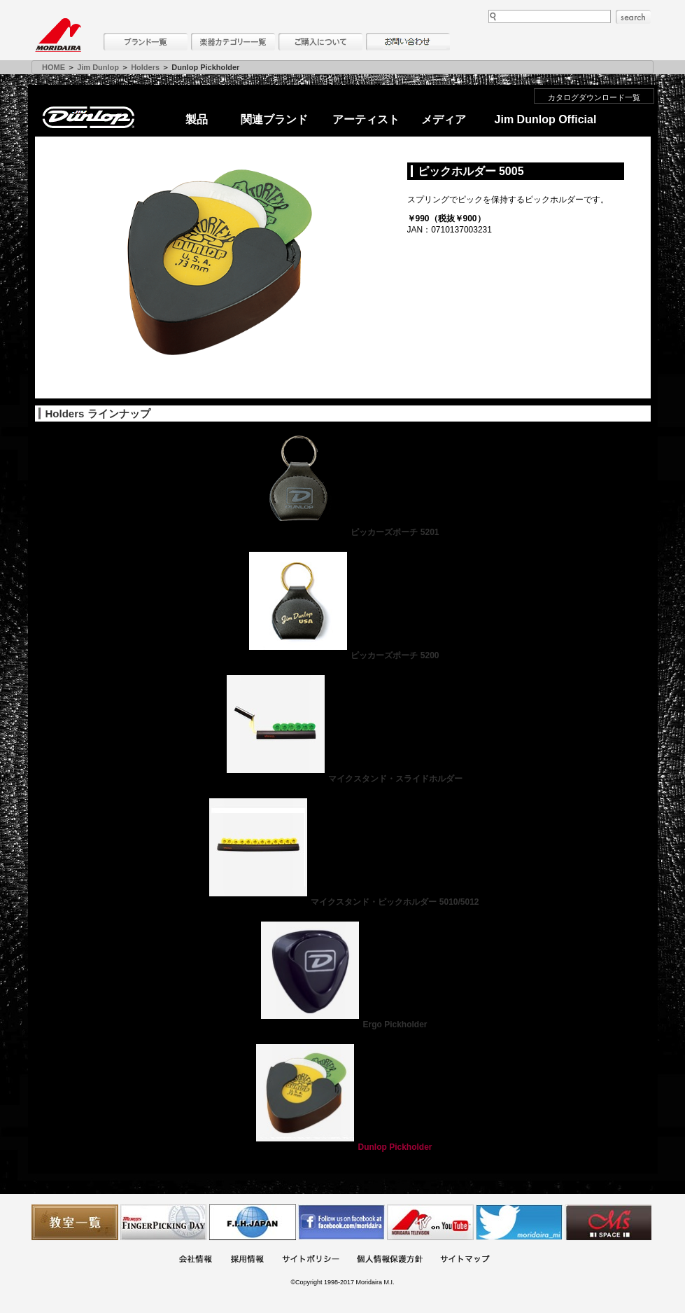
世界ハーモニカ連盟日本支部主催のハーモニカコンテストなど (252, 1222)
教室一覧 (74, 1222)
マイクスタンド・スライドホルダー (342, 779)
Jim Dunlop (98, 67)
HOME (53, 67)
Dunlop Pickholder (342, 1147)
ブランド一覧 (146, 41)
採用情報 (247, 1260)
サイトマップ (465, 1260)
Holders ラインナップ (97, 413)
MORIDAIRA (58, 35)
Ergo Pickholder (342, 1024)
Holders (145, 67)
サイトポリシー (310, 1260)
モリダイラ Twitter (519, 1222)
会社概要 (195, 1260)
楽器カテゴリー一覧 (233, 41)
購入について (320, 41)
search (633, 17)
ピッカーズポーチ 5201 (342, 532)
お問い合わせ (408, 41)
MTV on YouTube (430, 1222)
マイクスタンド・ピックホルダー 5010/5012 (342, 902)
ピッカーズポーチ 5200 (342, 655)
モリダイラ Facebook (341, 1222)
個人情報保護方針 (389, 1260)
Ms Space (608, 1222)
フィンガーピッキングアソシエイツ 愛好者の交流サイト (163, 1222)
